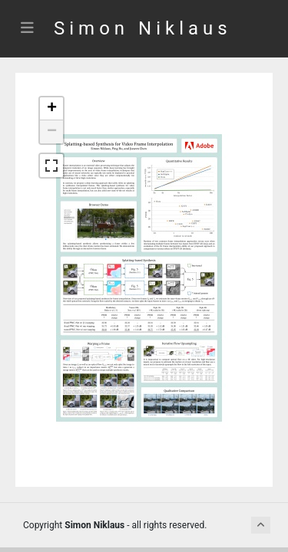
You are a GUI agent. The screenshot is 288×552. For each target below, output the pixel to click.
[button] (51, 108)
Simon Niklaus (143, 28)
